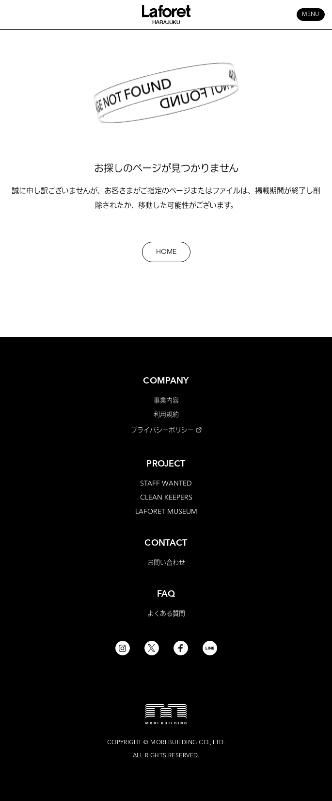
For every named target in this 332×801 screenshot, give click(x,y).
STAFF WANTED (166, 483)
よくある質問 (166, 613)
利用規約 (166, 414)
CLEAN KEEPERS (166, 497)
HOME (166, 252)
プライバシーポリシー (162, 429)
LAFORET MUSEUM (166, 511)
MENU (310, 14)
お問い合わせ (166, 562)
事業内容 (166, 400)
